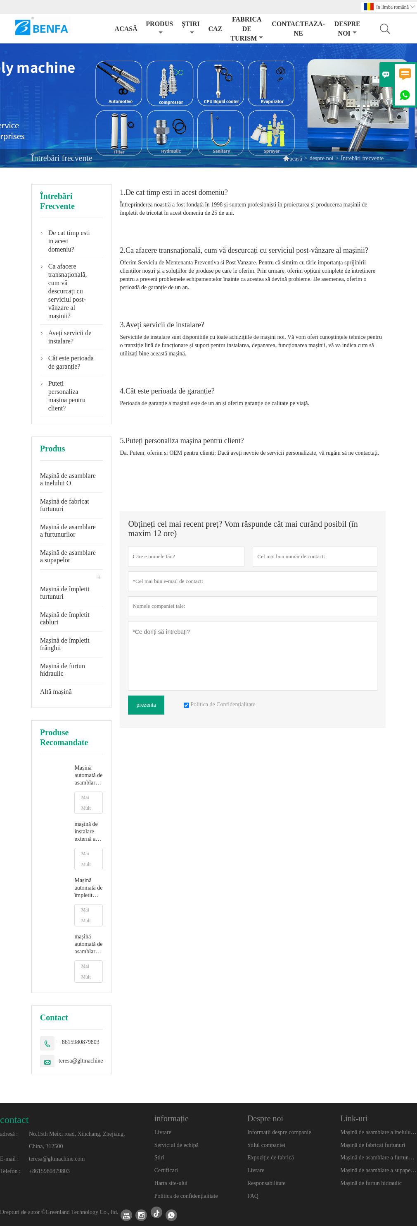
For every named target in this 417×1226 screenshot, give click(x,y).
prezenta (146, 705)
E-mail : (9, 1159)
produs (159, 28)
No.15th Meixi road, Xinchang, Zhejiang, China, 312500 (77, 1140)
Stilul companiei (266, 1145)
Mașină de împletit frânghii (65, 644)
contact (14, 1119)
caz (215, 28)
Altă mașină (56, 691)
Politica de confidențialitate (186, 1196)
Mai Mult (85, 802)
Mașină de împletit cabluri (65, 618)
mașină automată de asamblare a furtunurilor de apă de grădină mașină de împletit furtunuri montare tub (88, 944)
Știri (159, 1157)
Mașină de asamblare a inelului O (68, 479)
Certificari (166, 1170)
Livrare (162, 1132)
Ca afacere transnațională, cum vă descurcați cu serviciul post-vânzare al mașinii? (67, 291)
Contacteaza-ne (298, 28)
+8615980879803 (79, 1042)
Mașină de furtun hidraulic (62, 669)
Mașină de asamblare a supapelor (68, 556)
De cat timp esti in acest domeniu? (69, 241)
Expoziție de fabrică (270, 1157)
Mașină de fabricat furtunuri (64, 505)
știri (191, 28)
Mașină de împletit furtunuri (65, 592)
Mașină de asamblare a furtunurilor (68, 530)
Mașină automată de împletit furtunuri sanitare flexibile (88, 888)
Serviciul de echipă (176, 1145)
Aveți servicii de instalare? (70, 337)
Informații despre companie (279, 1132)
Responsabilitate (266, 1183)
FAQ (252, 1196)
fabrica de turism (246, 29)
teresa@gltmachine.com (86, 1061)
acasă (126, 28)
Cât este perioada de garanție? (71, 362)
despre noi (347, 28)
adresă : (9, 1134)
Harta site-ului (170, 1183)
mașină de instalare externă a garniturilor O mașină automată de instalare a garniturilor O (88, 832)
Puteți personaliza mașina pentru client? (66, 396)
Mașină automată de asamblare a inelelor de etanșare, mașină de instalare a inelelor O (88, 776)
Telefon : (10, 1171)
